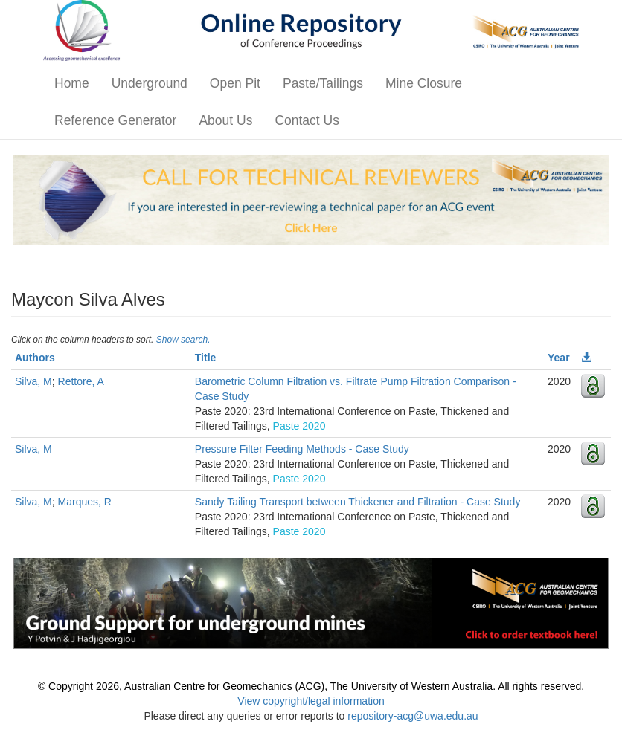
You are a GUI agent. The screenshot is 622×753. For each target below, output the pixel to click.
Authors (35, 357)
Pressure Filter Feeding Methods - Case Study (302, 449)
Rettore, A (81, 381)
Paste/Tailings (323, 83)
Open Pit (235, 83)
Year (559, 357)
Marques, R (85, 502)
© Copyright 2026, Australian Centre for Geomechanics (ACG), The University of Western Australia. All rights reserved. (311, 686)
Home (71, 83)
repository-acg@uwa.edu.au (412, 716)
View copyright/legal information (310, 701)
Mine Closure (423, 83)
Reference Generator (115, 120)
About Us (225, 120)
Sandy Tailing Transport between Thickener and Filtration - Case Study (358, 502)
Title (206, 357)
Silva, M (33, 381)
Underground (149, 83)
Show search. (183, 340)
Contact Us (307, 120)
